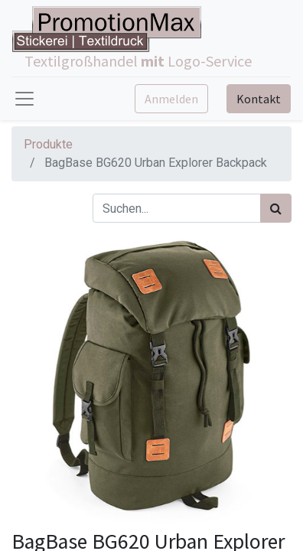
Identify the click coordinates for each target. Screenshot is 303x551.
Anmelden (171, 98)
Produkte (48, 144)
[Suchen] (276, 208)
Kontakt (258, 98)
